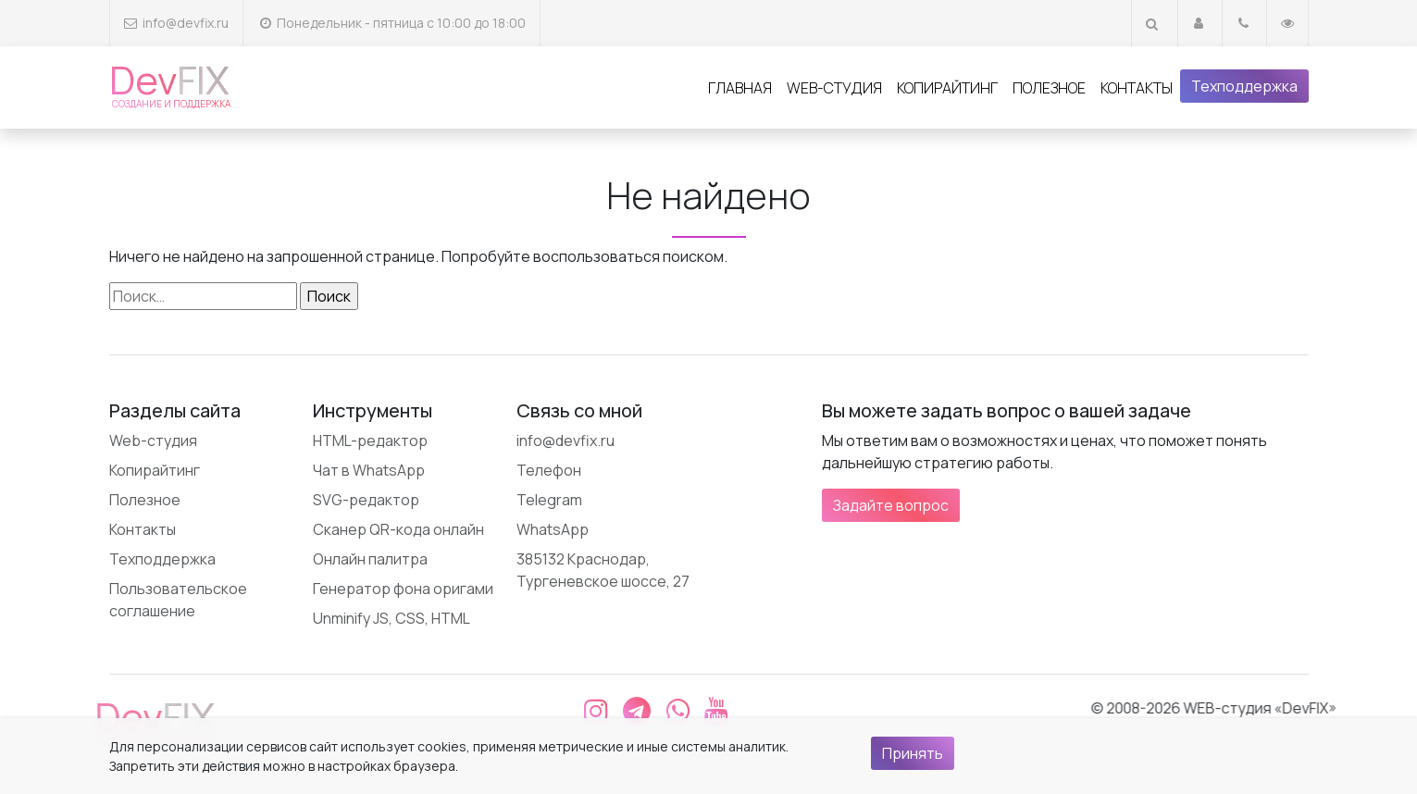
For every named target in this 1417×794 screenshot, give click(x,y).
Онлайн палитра (370, 559)
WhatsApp (552, 529)
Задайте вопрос (891, 505)
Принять (912, 753)
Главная (740, 88)
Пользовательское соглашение (178, 599)
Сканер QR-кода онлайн (398, 529)
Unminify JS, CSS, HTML (391, 618)
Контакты (1136, 88)
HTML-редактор (370, 440)
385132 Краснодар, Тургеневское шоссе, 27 (603, 570)
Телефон (548, 470)
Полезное (1049, 88)
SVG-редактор (366, 500)
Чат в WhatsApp (369, 470)
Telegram (549, 500)
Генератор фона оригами (403, 588)
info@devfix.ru (186, 22)
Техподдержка (1244, 86)
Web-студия (834, 88)
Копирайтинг (947, 88)
